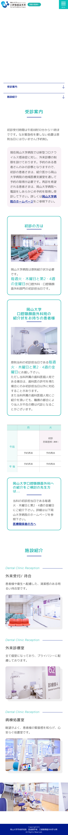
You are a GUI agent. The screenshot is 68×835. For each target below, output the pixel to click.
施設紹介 (12, 96)
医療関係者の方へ (24, 524)
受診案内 (12, 86)
